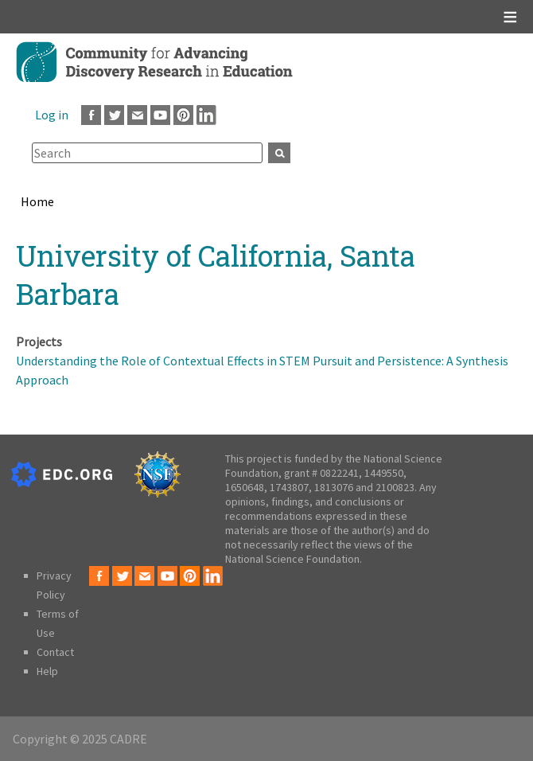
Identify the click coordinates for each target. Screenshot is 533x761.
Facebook (91, 115)
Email (137, 115)
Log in (51, 115)
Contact (55, 652)
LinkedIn (206, 115)
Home (37, 201)
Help (47, 671)
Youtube (160, 115)
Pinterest (183, 115)
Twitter (114, 115)
